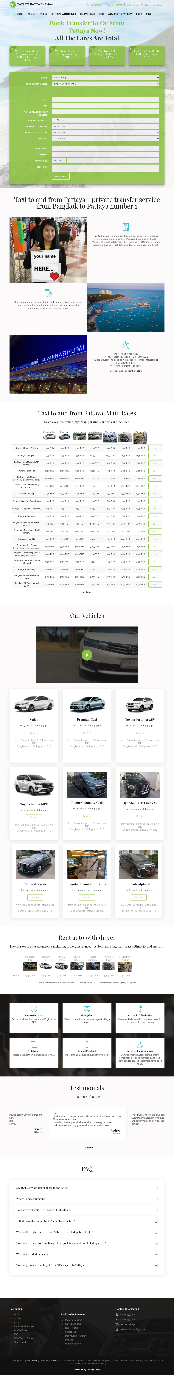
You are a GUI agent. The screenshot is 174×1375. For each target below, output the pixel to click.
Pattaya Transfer (73, 1320)
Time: (45, 106)
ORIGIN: (44, 78)
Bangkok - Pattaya (26, 516)
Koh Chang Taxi (73, 1324)
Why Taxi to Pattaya (120, 14)
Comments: (42, 167)
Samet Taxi (70, 1332)
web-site (130, 363)
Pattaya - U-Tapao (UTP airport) (26, 508)
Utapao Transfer (73, 1343)
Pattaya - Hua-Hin (26, 471)
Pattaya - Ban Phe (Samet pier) (27, 501)
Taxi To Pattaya (33, 1360)
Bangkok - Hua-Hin (26, 539)
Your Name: (42, 148)
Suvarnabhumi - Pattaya (27, 448)
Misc (148, 14)
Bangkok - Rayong (26, 569)
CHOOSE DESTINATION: (37, 84)
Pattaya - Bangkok (26, 455)
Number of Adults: (38, 120)
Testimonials (20, 1342)
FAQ (101, 14)
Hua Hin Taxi (71, 1328)
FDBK (139, 14)
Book (20, 14)
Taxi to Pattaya (101, 236)
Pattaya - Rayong (26, 493)
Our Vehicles (87, 14)
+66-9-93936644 (139, 357)
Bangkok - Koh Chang (27, 545)
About (32, 14)
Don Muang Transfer (75, 1336)
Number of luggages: (36, 133)
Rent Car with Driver (63, 14)
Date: (45, 99)
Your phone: (41, 161)
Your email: (41, 154)
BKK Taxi (69, 1339)
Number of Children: (37, 126)
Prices (43, 14)
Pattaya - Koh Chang (26, 477)
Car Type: (43, 139)
